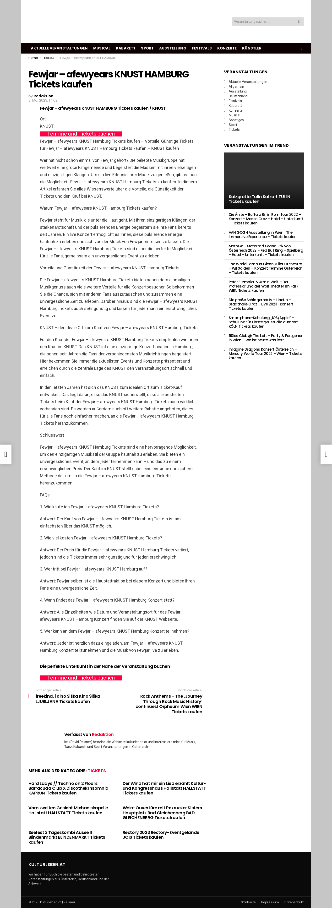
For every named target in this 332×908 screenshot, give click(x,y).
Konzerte (227, 48)
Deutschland (238, 96)
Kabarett (126, 48)
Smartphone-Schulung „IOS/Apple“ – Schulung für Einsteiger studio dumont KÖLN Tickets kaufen (263, 322)
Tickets (97, 771)
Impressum (270, 902)
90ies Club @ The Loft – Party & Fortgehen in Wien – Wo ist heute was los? (266, 338)
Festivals (202, 48)
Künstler (251, 48)
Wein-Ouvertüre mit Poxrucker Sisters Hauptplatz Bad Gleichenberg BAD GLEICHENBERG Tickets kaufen (162, 813)
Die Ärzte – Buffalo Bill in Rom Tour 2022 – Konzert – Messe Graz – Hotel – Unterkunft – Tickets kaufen (266, 219)
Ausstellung (172, 48)
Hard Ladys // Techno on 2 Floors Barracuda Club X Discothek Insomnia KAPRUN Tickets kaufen (68, 788)
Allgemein (236, 86)
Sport (147, 48)
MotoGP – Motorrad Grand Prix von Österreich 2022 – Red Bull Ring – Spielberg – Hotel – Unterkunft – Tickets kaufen (266, 250)
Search (299, 22)
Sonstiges (236, 120)
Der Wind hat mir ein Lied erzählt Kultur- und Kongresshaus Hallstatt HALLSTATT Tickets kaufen (164, 788)
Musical (101, 48)
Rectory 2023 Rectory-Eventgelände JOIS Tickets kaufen (161, 834)
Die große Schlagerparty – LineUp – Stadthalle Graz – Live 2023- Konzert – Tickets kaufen (263, 304)
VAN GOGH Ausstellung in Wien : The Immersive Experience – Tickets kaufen (263, 234)
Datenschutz (294, 902)
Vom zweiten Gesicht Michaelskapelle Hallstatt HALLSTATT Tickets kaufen (68, 810)
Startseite (248, 902)
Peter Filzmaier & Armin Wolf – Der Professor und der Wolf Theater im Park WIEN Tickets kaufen (263, 286)
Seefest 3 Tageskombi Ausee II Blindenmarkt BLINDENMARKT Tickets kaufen (66, 837)
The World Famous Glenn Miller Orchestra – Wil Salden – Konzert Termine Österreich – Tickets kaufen (266, 268)
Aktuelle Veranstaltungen (59, 48)
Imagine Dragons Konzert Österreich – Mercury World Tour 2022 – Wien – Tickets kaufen (265, 353)
